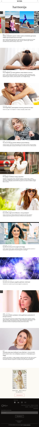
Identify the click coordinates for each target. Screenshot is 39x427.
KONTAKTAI (35, 408)
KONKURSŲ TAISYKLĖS (33, 406)
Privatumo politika (25, 405)
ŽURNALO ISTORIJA (34, 405)
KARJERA (26, 406)
